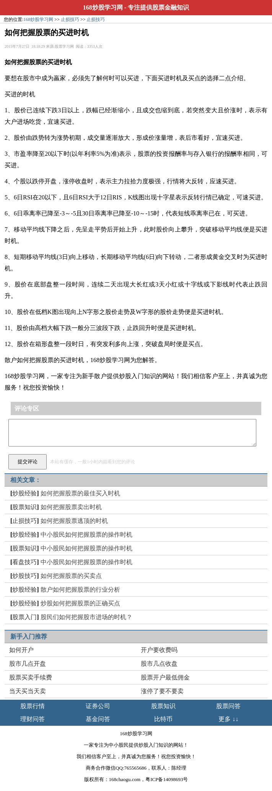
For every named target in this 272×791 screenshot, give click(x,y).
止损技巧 (70, 19)
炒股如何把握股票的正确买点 (80, 603)
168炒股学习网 (103, 7)
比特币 (163, 719)
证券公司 (98, 706)
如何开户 (21, 650)
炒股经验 (24, 493)
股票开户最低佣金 (165, 677)
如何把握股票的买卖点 (71, 576)
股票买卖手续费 (30, 677)
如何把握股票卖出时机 (71, 507)
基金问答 (98, 719)
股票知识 (24, 507)
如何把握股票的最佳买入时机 (80, 493)
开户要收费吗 (159, 650)
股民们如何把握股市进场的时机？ (86, 617)
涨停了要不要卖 (162, 691)
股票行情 (32, 706)
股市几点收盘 (159, 663)
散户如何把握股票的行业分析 (80, 589)
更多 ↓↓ (228, 719)
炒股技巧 (24, 576)
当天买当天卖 (27, 691)
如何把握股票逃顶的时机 (74, 521)
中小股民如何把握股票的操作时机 (86, 534)
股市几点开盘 (27, 663)
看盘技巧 (24, 562)
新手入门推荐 (28, 636)
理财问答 (32, 719)
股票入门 (24, 617)
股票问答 (228, 706)
